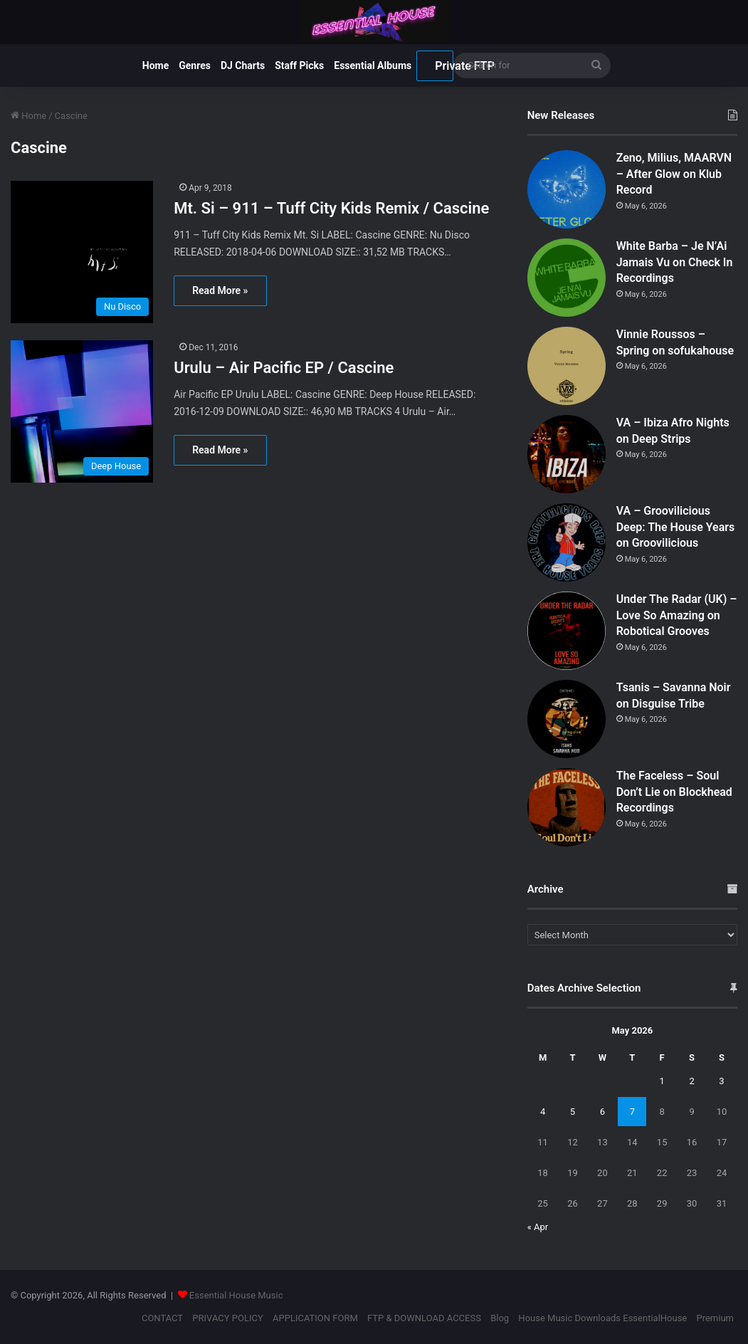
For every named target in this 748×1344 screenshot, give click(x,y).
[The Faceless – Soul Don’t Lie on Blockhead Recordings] (566, 807)
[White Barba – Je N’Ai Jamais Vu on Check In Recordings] (566, 277)
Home (155, 65)
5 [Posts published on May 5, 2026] (572, 1111)
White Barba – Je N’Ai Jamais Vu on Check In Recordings (674, 262)
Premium (715, 1318)
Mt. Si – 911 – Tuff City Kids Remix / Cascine (331, 208)
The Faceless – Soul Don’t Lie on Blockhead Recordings (674, 791)
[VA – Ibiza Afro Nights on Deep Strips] (566, 454)
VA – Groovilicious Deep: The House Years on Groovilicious (675, 527)
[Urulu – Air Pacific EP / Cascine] (83, 411)
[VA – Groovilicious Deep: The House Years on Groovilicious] (566, 542)
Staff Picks (299, 65)
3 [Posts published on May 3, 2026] (721, 1081)
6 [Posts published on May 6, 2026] (602, 1111)
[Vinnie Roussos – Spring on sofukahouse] (566, 366)
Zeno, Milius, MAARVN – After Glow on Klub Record (674, 173)
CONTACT (162, 1318)
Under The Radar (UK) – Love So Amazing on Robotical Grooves (676, 615)
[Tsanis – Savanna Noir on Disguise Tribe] (566, 719)
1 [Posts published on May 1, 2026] (662, 1081)
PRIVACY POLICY (227, 1318)
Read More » (220, 290)
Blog (499, 1318)
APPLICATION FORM (315, 1318)
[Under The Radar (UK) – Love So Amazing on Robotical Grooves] (566, 631)
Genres (195, 65)
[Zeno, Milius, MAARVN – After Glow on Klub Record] (566, 189)
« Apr (538, 1227)
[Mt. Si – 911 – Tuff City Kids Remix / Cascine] (83, 252)
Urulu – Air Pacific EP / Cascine (284, 368)
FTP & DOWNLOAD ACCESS (424, 1318)
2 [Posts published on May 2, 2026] (691, 1081)
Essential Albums (372, 65)
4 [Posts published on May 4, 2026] (542, 1111)
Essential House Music (236, 1295)
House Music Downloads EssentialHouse (602, 1318)
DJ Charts (243, 65)
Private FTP (444, 66)
